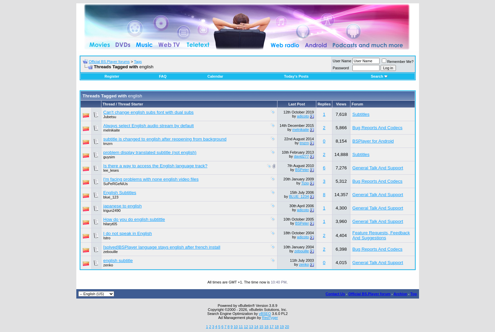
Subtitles (360, 114)
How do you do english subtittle (134, 219)
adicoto (303, 116)
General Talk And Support (377, 167)
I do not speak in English (127, 233)
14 (256, 327)
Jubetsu (109, 117)
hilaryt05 (110, 224)
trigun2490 (112, 211)
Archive (400, 294)
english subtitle (118, 260)
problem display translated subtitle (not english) (150, 152)
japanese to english (122, 206)
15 (261, 327)
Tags (138, 62)
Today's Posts (296, 76)
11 (241, 327)
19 (282, 327)
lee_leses (111, 170)
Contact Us (335, 294)
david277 (301, 156)
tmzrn (108, 144)
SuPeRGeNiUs (115, 184)
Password (341, 68)
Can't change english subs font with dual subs (148, 112)
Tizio (305, 183)
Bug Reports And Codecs (377, 127)
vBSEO (265, 314)
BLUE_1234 (299, 196)
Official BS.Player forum (369, 294)
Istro (106, 238)
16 (266, 327)
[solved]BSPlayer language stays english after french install (162, 247)
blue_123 (110, 197)
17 (271, 327)
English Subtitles (120, 192)
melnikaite (111, 130)
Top (413, 294)
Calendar (215, 76)
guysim (109, 157)
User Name (342, 61)
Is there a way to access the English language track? (155, 165)
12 (246, 327)
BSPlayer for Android (373, 141)
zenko (108, 265)
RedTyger (270, 318)
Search (379, 76)
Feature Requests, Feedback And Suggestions (381, 235)
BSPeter (302, 170)
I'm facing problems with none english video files (151, 179)
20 (287, 327)
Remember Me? (398, 62)
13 (251, 327)
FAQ (163, 76)
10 (236, 327)
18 (277, 327)
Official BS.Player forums (109, 62)
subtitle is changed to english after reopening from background (165, 139)
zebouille (110, 252)
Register (111, 76)
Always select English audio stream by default (148, 125)
